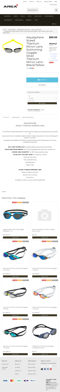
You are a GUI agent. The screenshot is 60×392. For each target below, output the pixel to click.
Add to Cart (15, 237)
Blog (55, 1)
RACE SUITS (38, 16)
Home (5, 29)
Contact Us (18, 370)
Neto (47, 389)
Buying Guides (48, 1)
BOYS (30, 16)
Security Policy (32, 374)
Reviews (28, 117)
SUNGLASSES (19, 20)
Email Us (31, 1)
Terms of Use (31, 364)
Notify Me (42, 80)
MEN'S (16, 16)
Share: (31, 68)
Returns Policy (32, 370)
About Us (39, 1)
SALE (36, 20)
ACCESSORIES (49, 16)
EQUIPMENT (8, 20)
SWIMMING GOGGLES (23, 29)
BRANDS (29, 20)
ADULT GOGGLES (36, 29)
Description (6, 117)
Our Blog (17, 367)
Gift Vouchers (53, 4)
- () (54, 24)
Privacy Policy (31, 367)
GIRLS (23, 16)
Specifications (16, 117)
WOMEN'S (7, 16)
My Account (32, 10)
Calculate (42, 103)
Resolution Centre (5, 368)
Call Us (25, 1)
